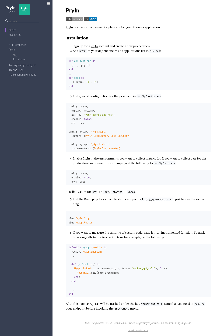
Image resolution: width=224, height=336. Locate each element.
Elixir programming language (174, 323)
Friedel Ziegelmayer (139, 323)
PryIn (12, 49)
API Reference (17, 44)
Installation (19, 59)
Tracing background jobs (22, 65)
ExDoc (100, 323)
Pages (12, 30)
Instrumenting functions (22, 74)
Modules (14, 34)
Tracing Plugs (16, 69)
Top (15, 55)
